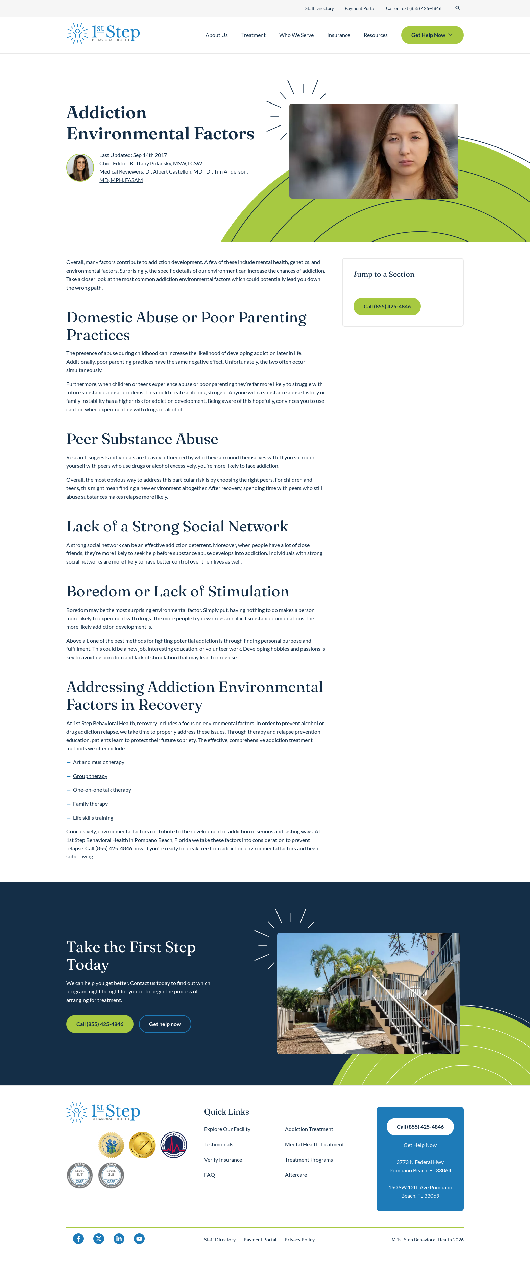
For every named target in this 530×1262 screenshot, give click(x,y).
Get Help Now (420, 1145)
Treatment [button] (253, 34)
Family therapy (90, 803)
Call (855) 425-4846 (387, 306)
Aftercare (296, 1174)
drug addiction (83, 731)
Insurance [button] (338, 34)
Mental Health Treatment (314, 1144)
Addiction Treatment (309, 1129)
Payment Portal (360, 8)
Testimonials (218, 1144)
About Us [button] (217, 34)
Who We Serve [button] (296, 34)
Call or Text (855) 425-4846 (414, 8)
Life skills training (93, 817)
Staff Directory (319, 8)
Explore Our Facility (227, 1129)
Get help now (165, 1023)
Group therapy (90, 776)
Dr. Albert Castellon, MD (173, 171)
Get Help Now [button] (428, 34)
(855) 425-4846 (113, 848)
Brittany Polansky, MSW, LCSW (166, 163)
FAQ (209, 1174)
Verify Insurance (223, 1159)
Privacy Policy (300, 1239)
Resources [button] (376, 34)
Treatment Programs (309, 1159)
